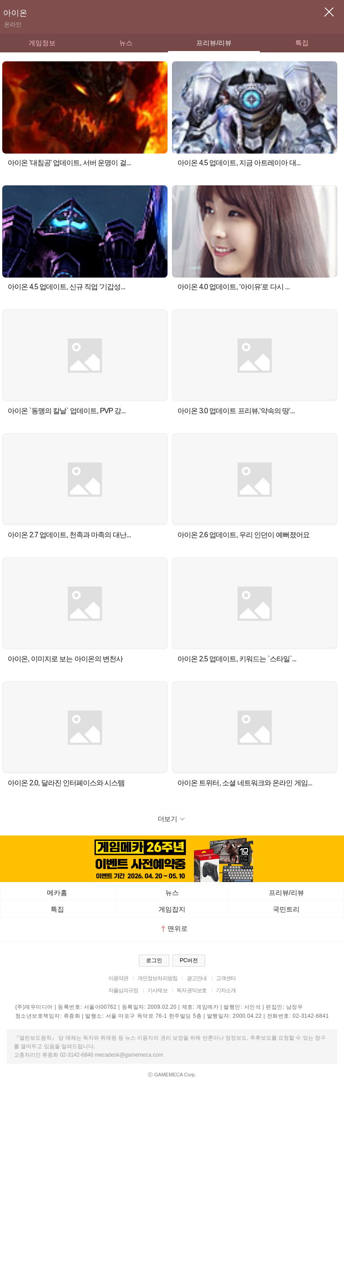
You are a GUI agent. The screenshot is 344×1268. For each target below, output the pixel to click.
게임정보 (42, 43)
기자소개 (226, 990)
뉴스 (126, 43)
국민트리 (286, 909)
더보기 (172, 818)
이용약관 (118, 978)
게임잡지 (172, 909)
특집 (302, 43)
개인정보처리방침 (157, 978)
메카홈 (57, 892)
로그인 (154, 960)
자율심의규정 (123, 990)
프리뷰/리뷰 (214, 43)
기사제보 (157, 990)
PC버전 (189, 960)
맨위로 (174, 928)
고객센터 (226, 978)
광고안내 (197, 978)
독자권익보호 (191, 990)
